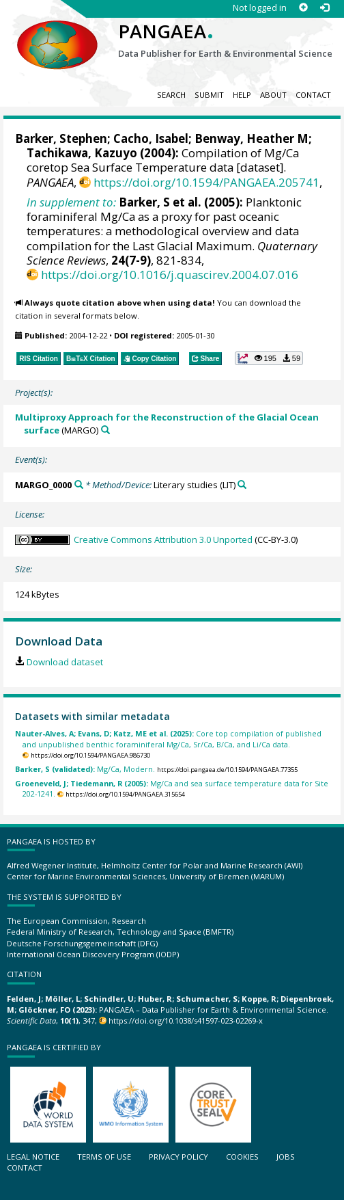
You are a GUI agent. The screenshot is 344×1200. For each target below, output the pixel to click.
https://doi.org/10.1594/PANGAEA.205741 (206, 182)
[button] (269, 358)
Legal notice (33, 1156)
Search (171, 95)
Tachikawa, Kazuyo (82, 153)
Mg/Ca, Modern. (85, 769)
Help (242, 95)
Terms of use (104, 1156)
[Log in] (324, 8)
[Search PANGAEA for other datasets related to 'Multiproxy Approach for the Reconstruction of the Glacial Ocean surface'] (105, 429)
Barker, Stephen (61, 138)
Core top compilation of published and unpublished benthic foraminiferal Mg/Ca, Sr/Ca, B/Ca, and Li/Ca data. (168, 738)
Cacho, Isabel (150, 138)
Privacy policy (178, 1156)
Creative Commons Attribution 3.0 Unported (163, 539)
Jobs (285, 1156)
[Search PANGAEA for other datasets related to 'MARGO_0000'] (78, 484)
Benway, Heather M (252, 138)
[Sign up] (303, 8)
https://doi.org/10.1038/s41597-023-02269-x (186, 1020)
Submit (209, 95)
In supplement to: (71, 202)
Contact (313, 95)
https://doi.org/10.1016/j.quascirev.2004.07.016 (169, 274)
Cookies (242, 1156)
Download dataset (65, 662)
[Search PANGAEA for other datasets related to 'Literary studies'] (242, 484)
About (273, 95)
